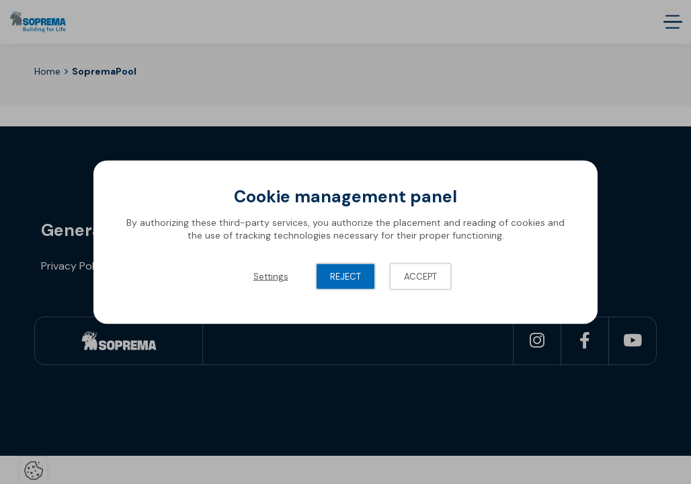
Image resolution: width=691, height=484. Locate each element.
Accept (420, 276)
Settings (270, 276)
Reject (345, 276)
